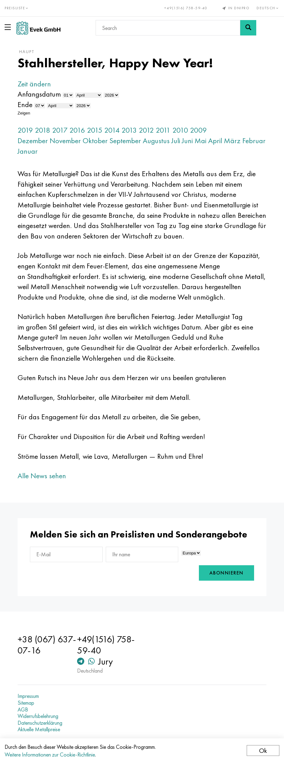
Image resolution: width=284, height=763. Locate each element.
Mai (200, 140)
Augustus (156, 140)
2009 (198, 130)
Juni (187, 140)
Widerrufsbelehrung (38, 716)
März (232, 140)
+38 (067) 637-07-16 (47, 645)
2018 (42, 130)
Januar (28, 151)
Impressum (28, 696)
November (65, 140)
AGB (23, 709)
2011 (163, 130)
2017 (60, 130)
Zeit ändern (34, 84)
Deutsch (268, 8)
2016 (77, 130)
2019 (25, 130)
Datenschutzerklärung (40, 722)
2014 (112, 130)
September (125, 140)
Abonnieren (226, 573)
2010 (180, 130)
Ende (25, 104)
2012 (146, 130)
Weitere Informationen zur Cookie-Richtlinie (50, 754)
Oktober (95, 140)
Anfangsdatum (39, 94)
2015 (94, 130)
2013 (129, 130)
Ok (263, 750)
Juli (175, 140)
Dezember (33, 140)
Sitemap (26, 702)
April (215, 140)
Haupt (26, 51)
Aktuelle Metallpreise (39, 729)
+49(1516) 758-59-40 (186, 8)
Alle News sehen (42, 475)
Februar (253, 140)
